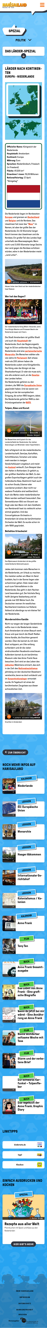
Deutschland (33, 217)
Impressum (24, 1297)
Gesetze (35, 375)
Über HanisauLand (25, 1291)
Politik (21, 40)
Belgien (12, 220)
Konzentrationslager (17, 678)
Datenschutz (25, 1303)
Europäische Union (33, 385)
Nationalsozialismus (27, 668)
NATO (28, 402)
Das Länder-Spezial (20, 51)
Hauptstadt (22, 340)
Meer (30, 224)
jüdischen (9, 665)
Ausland (12, 467)
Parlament (22, 358)
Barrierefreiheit (24, 1310)
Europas (9, 217)
